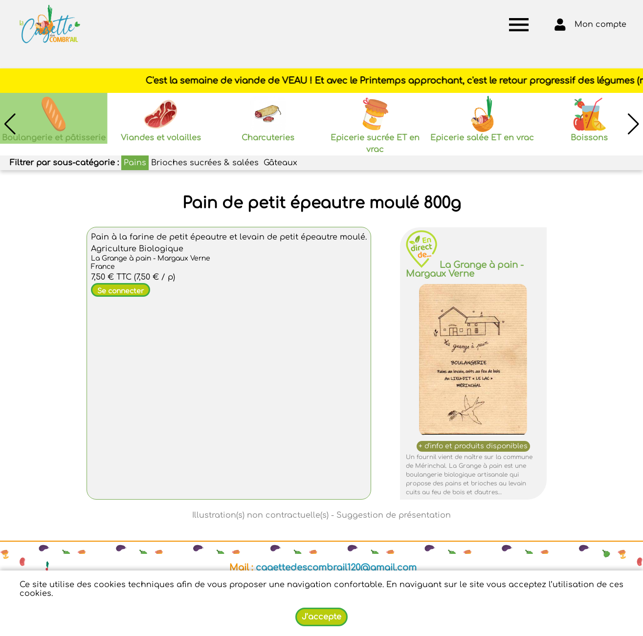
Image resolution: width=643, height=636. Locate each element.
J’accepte (321, 617)
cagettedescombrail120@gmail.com (336, 567)
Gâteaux (280, 162)
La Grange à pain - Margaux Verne (465, 269)
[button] (633, 124)
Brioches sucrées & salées (205, 162)
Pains (135, 162)
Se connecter (120, 291)
